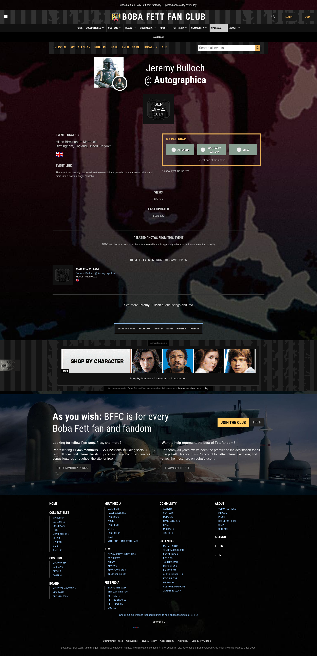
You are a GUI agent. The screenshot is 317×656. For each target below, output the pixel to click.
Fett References (117, 599)
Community (199, 27)
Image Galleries (117, 512)
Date (114, 47)
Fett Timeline (115, 603)
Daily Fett (113, 508)
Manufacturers (61, 534)
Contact (223, 529)
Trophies (168, 533)
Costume (115, 27)
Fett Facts (114, 595)
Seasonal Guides (117, 574)
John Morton (170, 562)
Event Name (131, 47)
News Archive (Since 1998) (122, 554)
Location (150, 47)
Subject (100, 47)
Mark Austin (170, 566)
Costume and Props (174, 586)
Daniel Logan (170, 554)
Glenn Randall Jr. (173, 574)
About (234, 27)
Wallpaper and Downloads (123, 541)
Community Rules (113, 640)
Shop (221, 525)
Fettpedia (180, 27)
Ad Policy (183, 640)
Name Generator (172, 521)
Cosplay (57, 575)
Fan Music (113, 516)
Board (130, 27)
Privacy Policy (149, 640)
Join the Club (233, 422)
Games (111, 537)
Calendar (218, 27)
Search (220, 537)
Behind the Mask (117, 587)
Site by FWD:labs (201, 640)
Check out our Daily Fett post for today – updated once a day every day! (158, 5)
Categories (59, 522)
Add (164, 47)
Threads (194, 328)
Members (168, 516)
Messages (168, 529)
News (164, 27)
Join (308, 16)
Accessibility (167, 640)
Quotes (112, 607)
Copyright (131, 640)
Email (169, 328)
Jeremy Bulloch (172, 590)
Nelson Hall (170, 582)
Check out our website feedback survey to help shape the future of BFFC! (158, 615)
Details (57, 571)
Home (79, 27)
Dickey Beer (169, 570)
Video (111, 529)
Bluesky (181, 328)
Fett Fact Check (117, 570)
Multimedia (148, 27)
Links (166, 525)
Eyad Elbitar (170, 578)
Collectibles (95, 27)
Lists (55, 530)
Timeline (57, 550)
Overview (60, 47)
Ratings (57, 538)
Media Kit (223, 512)
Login (288, 16)
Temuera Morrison (173, 550)
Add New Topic (61, 596)
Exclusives (114, 558)
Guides (111, 562)
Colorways (59, 526)
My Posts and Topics (64, 588)
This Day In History (118, 591)
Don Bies (167, 558)
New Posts (58, 592)
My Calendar (80, 47)
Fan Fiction (114, 533)
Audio (111, 521)
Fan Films (113, 525)
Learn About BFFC (178, 468)
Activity (167, 508)
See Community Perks (72, 468)
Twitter (158, 328)
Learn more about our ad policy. (193, 388)
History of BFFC (227, 521)
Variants (58, 567)
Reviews (57, 542)
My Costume (59, 563)
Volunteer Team (227, 508)
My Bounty (58, 517)
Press (221, 516)
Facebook (144, 328)
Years (56, 546)
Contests (168, 512)
